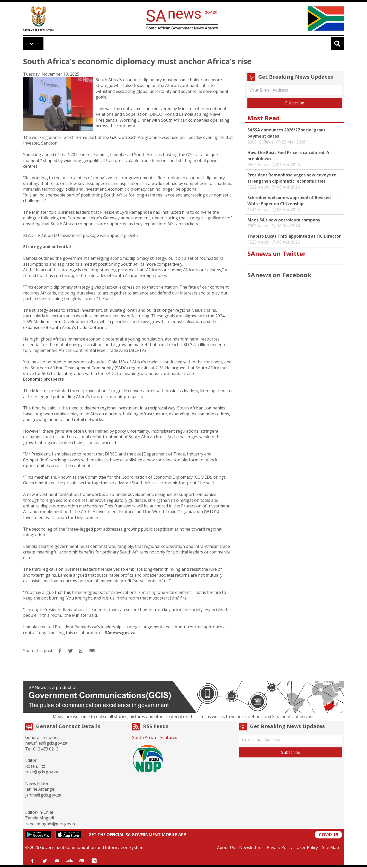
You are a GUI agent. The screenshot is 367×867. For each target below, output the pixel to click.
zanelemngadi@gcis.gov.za (50, 824)
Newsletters (251, 847)
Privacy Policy (279, 847)
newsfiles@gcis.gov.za (46, 743)
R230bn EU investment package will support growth (88, 235)
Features (168, 737)
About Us (226, 847)
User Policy (307, 847)
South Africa (144, 737)
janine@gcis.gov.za (43, 795)
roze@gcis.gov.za (41, 772)
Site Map (330, 847)
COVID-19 (328, 834)
